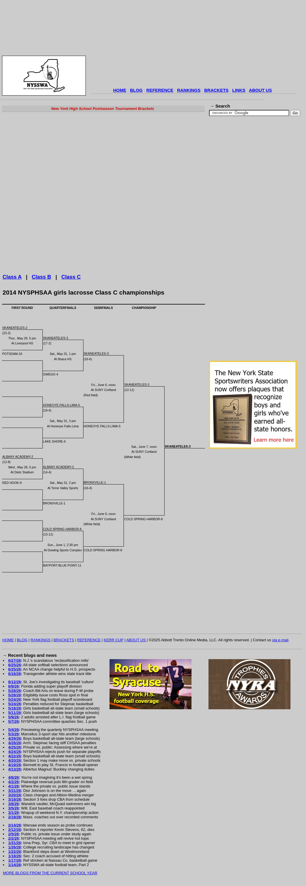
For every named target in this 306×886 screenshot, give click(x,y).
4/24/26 (14, 751)
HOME (119, 90)
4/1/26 (13, 786)
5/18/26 (14, 708)
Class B (41, 277)
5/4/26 (13, 729)
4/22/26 (14, 756)
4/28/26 (14, 743)
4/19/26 (14, 765)
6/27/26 (14, 660)
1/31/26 (14, 843)
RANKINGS (189, 90)
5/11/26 (14, 712)
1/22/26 (14, 851)
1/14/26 (14, 865)
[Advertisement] (193, 45)
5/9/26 (13, 717)
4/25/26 (14, 747)
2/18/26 (14, 817)
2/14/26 (14, 825)
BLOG (136, 90)
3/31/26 (14, 790)
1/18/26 (14, 856)
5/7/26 (13, 721)
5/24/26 (14, 699)
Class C (71, 277)
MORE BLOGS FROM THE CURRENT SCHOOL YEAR (50, 873)
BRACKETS (216, 90)
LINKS (238, 90)
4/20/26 (14, 760)
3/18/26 (14, 799)
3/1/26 (13, 812)
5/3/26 (13, 734)
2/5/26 (13, 834)
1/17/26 (14, 860)
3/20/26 (14, 795)
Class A (12, 277)
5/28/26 (14, 690)
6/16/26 (14, 673)
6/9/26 (13, 686)
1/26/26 (14, 847)
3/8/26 (13, 804)
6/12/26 (14, 682)
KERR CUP (113, 640)
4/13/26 (14, 769)
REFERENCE (160, 90)
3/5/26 (13, 808)
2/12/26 (14, 829)
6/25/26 (14, 665)
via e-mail (280, 640)
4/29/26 (14, 738)
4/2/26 (13, 782)
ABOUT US (260, 90)
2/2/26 (13, 838)
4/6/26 (13, 777)
